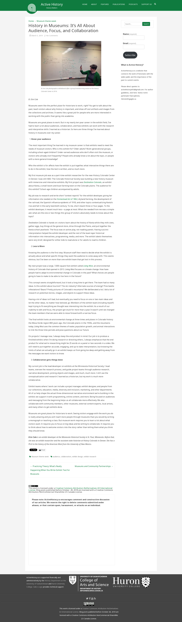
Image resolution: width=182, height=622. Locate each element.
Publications (119, 4)
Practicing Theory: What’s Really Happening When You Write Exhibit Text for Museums (50, 470)
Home (84, 4)
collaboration (66, 456)
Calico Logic (37, 587)
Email (129, 43)
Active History (52, 4)
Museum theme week (46, 21)
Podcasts (133, 4)
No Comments (52, 35)
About (94, 4)
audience (56, 456)
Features (105, 4)
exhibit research (90, 456)
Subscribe (130, 55)
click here (133, 93)
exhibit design (77, 456)
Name (130, 34)
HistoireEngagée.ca (128, 99)
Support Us (146, 4)
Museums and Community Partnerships (94, 466)
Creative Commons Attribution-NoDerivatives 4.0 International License (70, 489)
